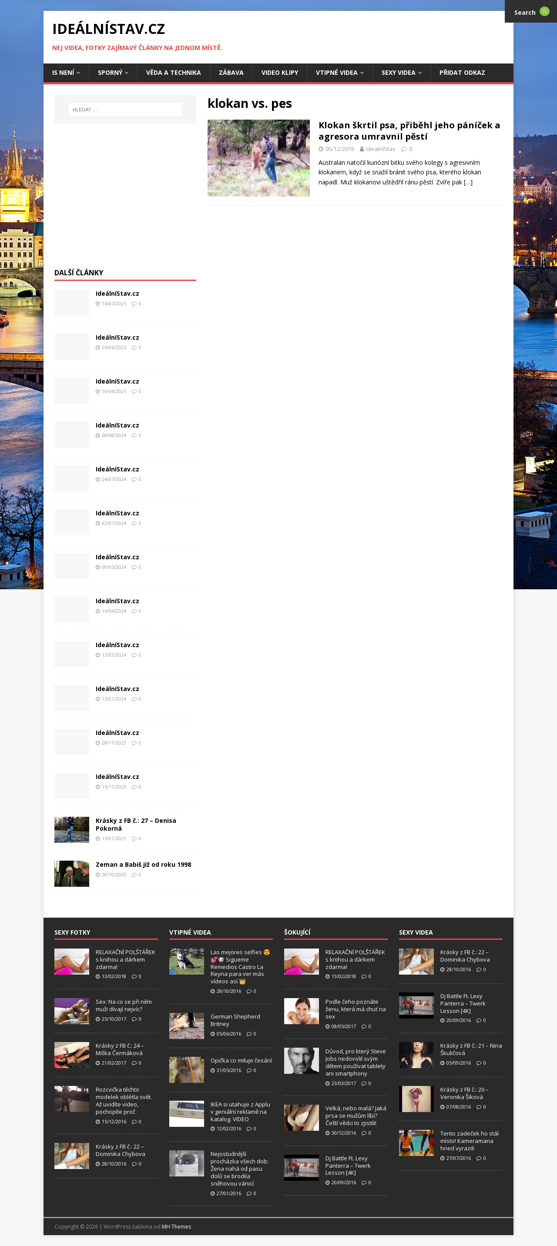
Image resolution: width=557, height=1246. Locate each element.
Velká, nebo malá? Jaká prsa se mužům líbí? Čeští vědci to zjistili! (355, 1115)
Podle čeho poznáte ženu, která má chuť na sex (355, 1009)
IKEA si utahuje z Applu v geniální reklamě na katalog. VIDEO (240, 1111)
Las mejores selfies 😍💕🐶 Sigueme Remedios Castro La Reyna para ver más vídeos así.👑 (240, 966)
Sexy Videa (399, 72)
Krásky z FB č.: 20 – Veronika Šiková (464, 1093)
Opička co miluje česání (241, 1060)
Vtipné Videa (337, 72)
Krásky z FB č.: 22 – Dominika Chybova (120, 1150)
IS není (63, 72)
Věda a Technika (173, 72)
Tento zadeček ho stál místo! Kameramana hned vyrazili (469, 1140)
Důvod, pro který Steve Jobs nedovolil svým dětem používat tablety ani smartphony (355, 1062)
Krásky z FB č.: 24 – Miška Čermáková (120, 1049)
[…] (468, 182)
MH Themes (176, 1226)
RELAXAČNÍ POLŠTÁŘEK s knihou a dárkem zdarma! (125, 959)
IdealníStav (381, 149)
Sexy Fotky (72, 932)
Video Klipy (280, 72)
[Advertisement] (125, 200)
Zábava (231, 72)
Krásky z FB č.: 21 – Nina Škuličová (471, 1049)
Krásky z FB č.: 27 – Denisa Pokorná (136, 824)
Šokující (297, 932)
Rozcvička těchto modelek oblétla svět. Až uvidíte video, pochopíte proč (124, 1101)
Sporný (110, 72)
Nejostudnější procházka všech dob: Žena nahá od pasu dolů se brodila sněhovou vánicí (239, 1168)
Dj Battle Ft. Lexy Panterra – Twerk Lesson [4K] (348, 1165)
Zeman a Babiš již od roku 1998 (143, 864)
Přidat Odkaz (462, 72)
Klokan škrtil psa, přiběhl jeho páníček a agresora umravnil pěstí (409, 130)
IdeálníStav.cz (117, 293)
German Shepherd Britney (235, 1020)
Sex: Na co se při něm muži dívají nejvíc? (124, 1005)
